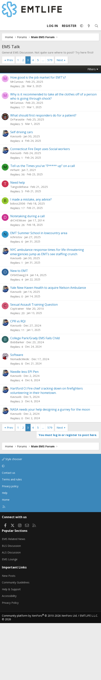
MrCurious (17, 138)
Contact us (8, 529)
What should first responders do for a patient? (43, 172)
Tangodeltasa (19, 244)
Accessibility (9, 653)
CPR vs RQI (18, 378)
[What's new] (89, 25)
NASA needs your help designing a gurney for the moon (50, 466)
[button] (81, 25)
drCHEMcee (18, 277)
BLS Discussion (11, 602)
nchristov (16, 294)
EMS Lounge (9, 616)
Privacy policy (10, 543)
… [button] (43, 60)
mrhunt (15, 227)
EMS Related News (13, 596)
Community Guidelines (15, 639)
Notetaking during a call (27, 273)
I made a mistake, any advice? (31, 256)
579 (49, 60)
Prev (10, 60)
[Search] (96, 25)
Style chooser (12, 516)
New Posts (8, 632)
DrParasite (17, 176)
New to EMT (19, 328)
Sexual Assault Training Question (34, 361)
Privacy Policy (10, 659)
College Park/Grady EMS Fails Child (35, 395)
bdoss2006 (17, 260)
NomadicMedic (19, 416)
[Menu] (5, 25)
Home (5, 556)
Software (16, 412)
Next (60, 60)
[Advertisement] (50, 93)
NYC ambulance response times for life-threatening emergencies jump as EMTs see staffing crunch (47, 309)
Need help (17, 239)
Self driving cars (21, 189)
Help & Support (11, 646)
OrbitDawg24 (19, 332)
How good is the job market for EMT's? (38, 134)
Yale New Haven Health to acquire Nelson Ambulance (48, 344)
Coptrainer (17, 365)
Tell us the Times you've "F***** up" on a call (42, 223)
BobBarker (17, 399)
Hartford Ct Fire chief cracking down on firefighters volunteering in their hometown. (46, 447)
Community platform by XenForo (39, 672)
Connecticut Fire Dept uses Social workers (40, 206)
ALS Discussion (11, 609)
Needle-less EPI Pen (24, 429)
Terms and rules (12, 536)
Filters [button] (92, 126)
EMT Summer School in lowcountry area (38, 290)
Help (4, 550)
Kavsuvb (15, 193)
